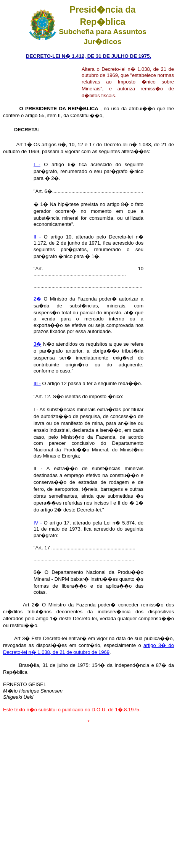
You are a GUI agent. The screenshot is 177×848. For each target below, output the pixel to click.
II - (37, 237)
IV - (38, 523)
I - (37, 164)
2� (37, 299)
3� (37, 344)
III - (37, 383)
